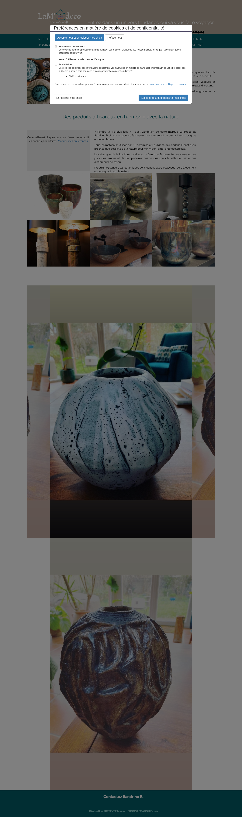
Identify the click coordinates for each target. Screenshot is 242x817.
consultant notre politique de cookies (167, 84)
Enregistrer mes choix (69, 97)
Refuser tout (114, 37)
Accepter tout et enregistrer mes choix (79, 37)
